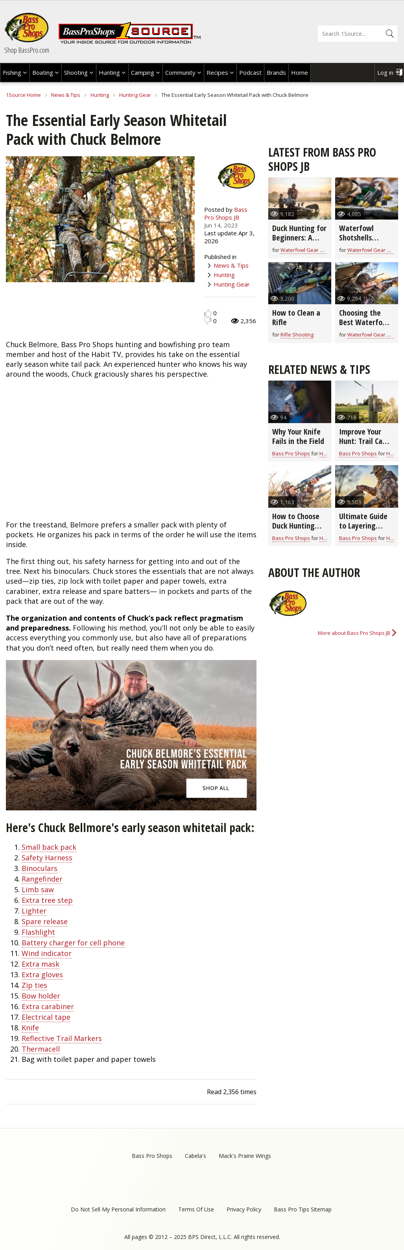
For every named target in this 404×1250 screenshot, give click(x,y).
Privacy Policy (244, 1209)
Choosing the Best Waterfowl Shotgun (364, 322)
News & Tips (65, 94)
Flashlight (38, 932)
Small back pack (49, 847)
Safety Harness (47, 857)
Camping (142, 72)
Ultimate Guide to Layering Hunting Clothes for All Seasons (364, 530)
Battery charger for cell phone (73, 942)
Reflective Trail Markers (62, 1038)
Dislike (208, 320)
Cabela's (195, 1155)
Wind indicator (47, 953)
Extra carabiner (48, 1006)
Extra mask (40, 964)
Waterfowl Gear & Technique (315, 249)
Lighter (34, 910)
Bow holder (41, 995)
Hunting (109, 72)
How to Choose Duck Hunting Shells (295, 525)
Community (180, 72)
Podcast (250, 72)
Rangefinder (42, 879)
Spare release (45, 921)
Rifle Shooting (297, 334)
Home (299, 72)
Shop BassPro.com (26, 50)
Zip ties (34, 985)
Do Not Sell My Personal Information (118, 1209)
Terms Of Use (196, 1209)
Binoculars (39, 868)
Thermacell (41, 1049)
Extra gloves (42, 974)
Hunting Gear (135, 94)
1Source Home (23, 94)
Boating (42, 72)
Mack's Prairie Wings (245, 1155)
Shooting (76, 72)
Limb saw (38, 889)
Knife (30, 1027)
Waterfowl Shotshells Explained (356, 237)
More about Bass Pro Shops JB (354, 632)
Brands (276, 72)
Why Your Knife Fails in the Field (298, 436)
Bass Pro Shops (291, 453)
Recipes (217, 72)
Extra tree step (47, 900)
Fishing (12, 72)
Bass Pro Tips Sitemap (303, 1209)
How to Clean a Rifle (296, 317)
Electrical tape (46, 1017)
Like (208, 312)
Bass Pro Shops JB (225, 213)
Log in (385, 72)
